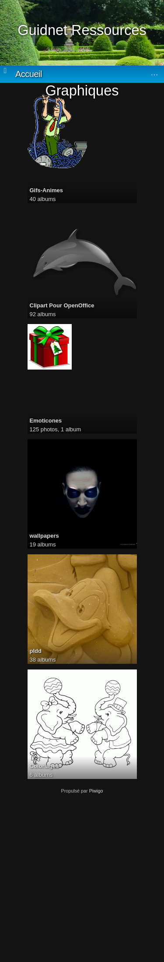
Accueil (28, 74)
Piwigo (96, 790)
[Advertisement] (82, 875)
